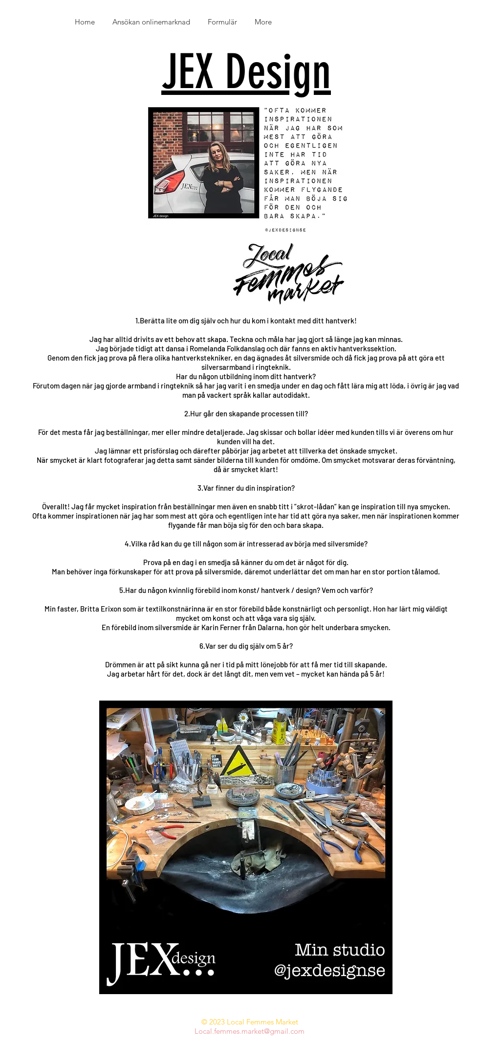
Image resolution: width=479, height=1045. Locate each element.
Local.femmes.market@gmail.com (250, 1031)
